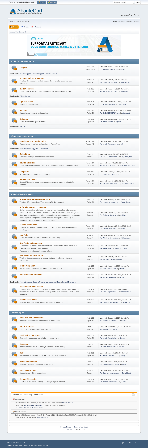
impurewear (122, 104)
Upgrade (35, 149)
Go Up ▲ (138, 443)
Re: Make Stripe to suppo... (109, 292)
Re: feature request (106, 122)
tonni (124, 364)
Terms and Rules (128, 443)
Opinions (23, 119)
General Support (25, 74)
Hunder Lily (126, 302)
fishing (123, 355)
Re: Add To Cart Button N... (109, 157)
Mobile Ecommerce (28, 362)
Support (23, 68)
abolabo (122, 269)
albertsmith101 (126, 292)
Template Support (38, 74)
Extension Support (51, 74)
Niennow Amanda (128, 183)
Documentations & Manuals (31, 78)
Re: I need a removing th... (109, 202)
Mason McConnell (121, 248)
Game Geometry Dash (126, 165)
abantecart (126, 113)
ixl (121, 144)
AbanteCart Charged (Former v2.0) (34, 199)
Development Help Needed (31, 287)
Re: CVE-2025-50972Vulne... (110, 113)
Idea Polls (23, 235)
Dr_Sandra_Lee (126, 157)
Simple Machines (25, 443)
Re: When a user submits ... (109, 382)
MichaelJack (125, 238)
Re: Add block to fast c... (108, 165)
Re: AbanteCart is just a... (108, 338)
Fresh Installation (25, 149)
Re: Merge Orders (106, 248)
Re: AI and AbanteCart (108, 104)
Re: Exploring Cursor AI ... (109, 215)
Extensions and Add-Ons (30, 275)
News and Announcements (31, 318)
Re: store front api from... (108, 269)
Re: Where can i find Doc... (109, 82)
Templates (24, 172)
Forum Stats (19, 399)
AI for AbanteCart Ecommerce (32, 207)
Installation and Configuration (32, 141)
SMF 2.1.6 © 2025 (13, 443)
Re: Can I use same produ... (109, 373)
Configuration (43, 149)
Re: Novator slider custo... (109, 229)
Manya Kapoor (126, 202)
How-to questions (27, 163)
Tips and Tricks (26, 102)
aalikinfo (123, 215)
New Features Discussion (30, 243)
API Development (27, 266)
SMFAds (9, 445)
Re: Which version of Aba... (109, 238)
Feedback (23, 126)
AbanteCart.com (69, 429)
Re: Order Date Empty (107, 174)
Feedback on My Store (29, 335)
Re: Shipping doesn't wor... (109, 91)
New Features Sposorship (31, 255)
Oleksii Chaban (67, 403)
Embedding (24, 154)
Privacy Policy (105, 329)
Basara (122, 69)
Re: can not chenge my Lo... (109, 183)
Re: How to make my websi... (110, 364)
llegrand (118, 122)
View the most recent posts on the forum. (29, 408)
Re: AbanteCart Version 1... (109, 144)
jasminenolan (125, 82)
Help (120, 443)
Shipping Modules (39, 282)
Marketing (23, 344)
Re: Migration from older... (109, 69)
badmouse (124, 91)
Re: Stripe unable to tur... (108, 277)
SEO (21, 353)
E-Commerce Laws (27, 370)
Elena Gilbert (126, 373)
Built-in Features (26, 89)
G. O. (119, 174)
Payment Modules (26, 282)
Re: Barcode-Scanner (107, 259)
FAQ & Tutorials (26, 327)
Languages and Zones (53, 282)
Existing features (25, 96)
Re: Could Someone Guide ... (110, 302)
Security (23, 110)
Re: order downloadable (108, 347)
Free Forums (18, 445)
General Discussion (28, 179)
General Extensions (69, 282)
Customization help (28, 225)
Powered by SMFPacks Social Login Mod (35, 445)
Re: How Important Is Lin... (109, 355)
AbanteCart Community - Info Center (28, 395)
